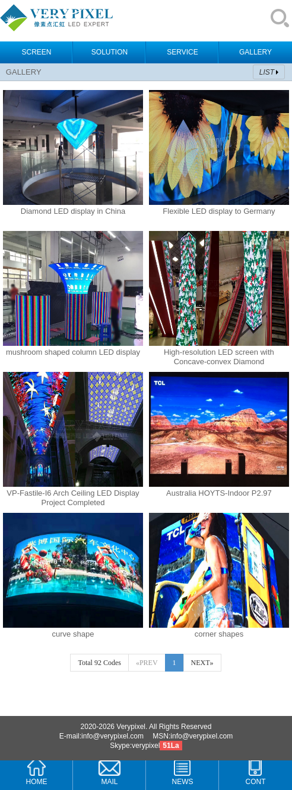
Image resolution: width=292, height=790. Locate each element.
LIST (266, 72)
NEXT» (202, 663)
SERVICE (182, 52)
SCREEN (36, 52)
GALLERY (255, 52)
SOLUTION (109, 52)
